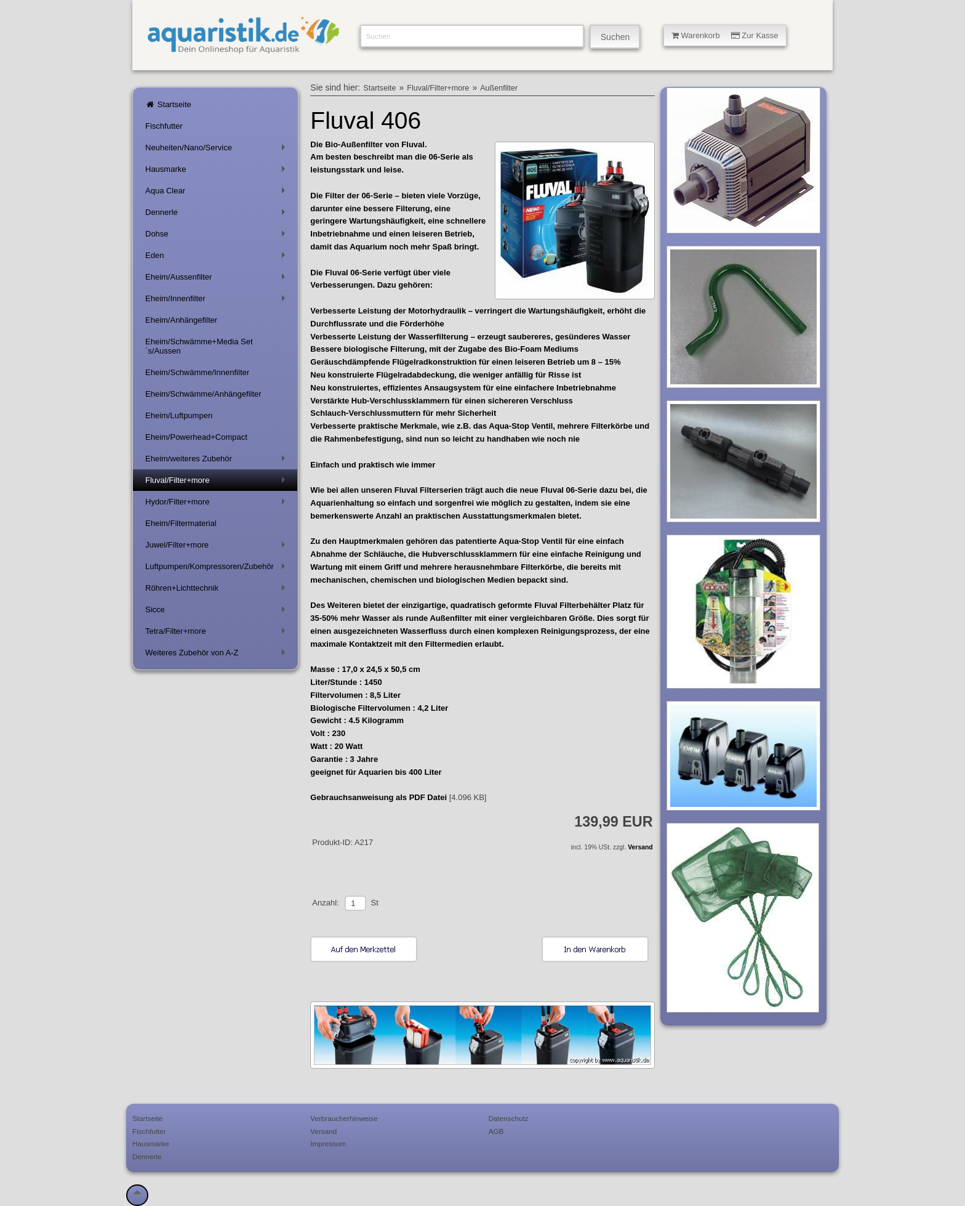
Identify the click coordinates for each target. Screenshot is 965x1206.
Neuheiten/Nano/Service (217, 150)
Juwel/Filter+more (217, 547)
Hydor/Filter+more (217, 504)
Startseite (168, 104)
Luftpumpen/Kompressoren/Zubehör (217, 569)
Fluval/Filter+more (217, 483)
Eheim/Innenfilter (217, 301)
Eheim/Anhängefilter (181, 320)
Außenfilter (499, 88)
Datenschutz (509, 1118)
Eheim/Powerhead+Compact (196, 437)
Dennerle (217, 215)
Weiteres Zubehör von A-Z (217, 655)
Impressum (328, 1143)
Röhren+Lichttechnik (217, 590)
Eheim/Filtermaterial (181, 523)
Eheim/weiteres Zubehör (217, 461)
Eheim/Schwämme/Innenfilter (197, 372)
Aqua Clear (217, 193)
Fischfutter (164, 126)
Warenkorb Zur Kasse (725, 35)
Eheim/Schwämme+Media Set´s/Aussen (199, 346)
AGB (496, 1131)
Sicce (217, 612)
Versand (640, 847)
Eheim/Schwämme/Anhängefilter (203, 394)
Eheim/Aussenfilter (217, 279)
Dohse (217, 236)
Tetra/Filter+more (217, 633)
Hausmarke (217, 171)
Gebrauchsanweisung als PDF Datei (378, 797)
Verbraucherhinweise (343, 1118)
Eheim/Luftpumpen (178, 415)
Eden (217, 258)
